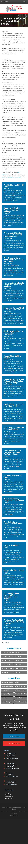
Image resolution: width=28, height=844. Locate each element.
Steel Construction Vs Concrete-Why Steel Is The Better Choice (12, 452)
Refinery (4, 672)
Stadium (17, 672)
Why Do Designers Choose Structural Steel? (13, 523)
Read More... (16, 200)
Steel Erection (19, 686)
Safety (17, 682)
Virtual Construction (21, 702)
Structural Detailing (20, 694)
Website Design (12, 815)
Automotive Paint (6, 656)
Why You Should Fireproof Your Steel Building (14, 428)
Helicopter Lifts (6, 664)
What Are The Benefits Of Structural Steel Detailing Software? (14, 622)
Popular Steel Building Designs (12, 357)
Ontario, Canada (9, 798)
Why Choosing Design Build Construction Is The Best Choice (14, 259)
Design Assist (5, 690)
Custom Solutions (7, 686)
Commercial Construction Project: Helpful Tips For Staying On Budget (14, 381)
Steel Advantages (7, 682)
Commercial (5, 660)
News (14, 807)
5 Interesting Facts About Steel (14, 571)
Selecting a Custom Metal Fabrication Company (14, 309)
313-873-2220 (5, 2)
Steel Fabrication (20, 690)
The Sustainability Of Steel (12, 546)
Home (3, 807)
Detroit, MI (8, 794)
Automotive (18, 652)
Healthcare (18, 660)
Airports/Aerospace (7, 652)
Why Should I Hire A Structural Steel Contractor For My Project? (11, 596)
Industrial (18, 664)
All (8, 643)
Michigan (7, 793)
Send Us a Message (14, 736)
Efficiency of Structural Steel (13, 476)
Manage (17, 815)
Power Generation (7, 668)
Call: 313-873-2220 (14, 743)
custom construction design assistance (11, 177)
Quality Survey (6, 702)
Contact (14, 809)
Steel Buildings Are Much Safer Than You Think (13, 405)
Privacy (24, 807)
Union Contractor (20, 698)
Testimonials (18, 807)
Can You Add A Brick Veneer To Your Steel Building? (12, 210)
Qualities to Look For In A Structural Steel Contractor (14, 333)
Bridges (17, 656)
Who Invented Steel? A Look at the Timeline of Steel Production (13, 235)
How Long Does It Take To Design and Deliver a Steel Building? (14, 284)
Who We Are (8, 807)
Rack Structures (19, 668)
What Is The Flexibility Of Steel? (14, 186)
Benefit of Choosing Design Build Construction (14, 500)
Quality (4, 698)
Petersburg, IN (9, 796)
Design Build (5, 694)
